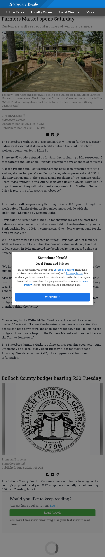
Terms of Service (64, 269)
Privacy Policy (74, 273)
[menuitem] (93, 12)
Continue (52, 297)
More (92, 12)
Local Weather (70, 12)
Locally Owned (42, 12)
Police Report (15, 12)
